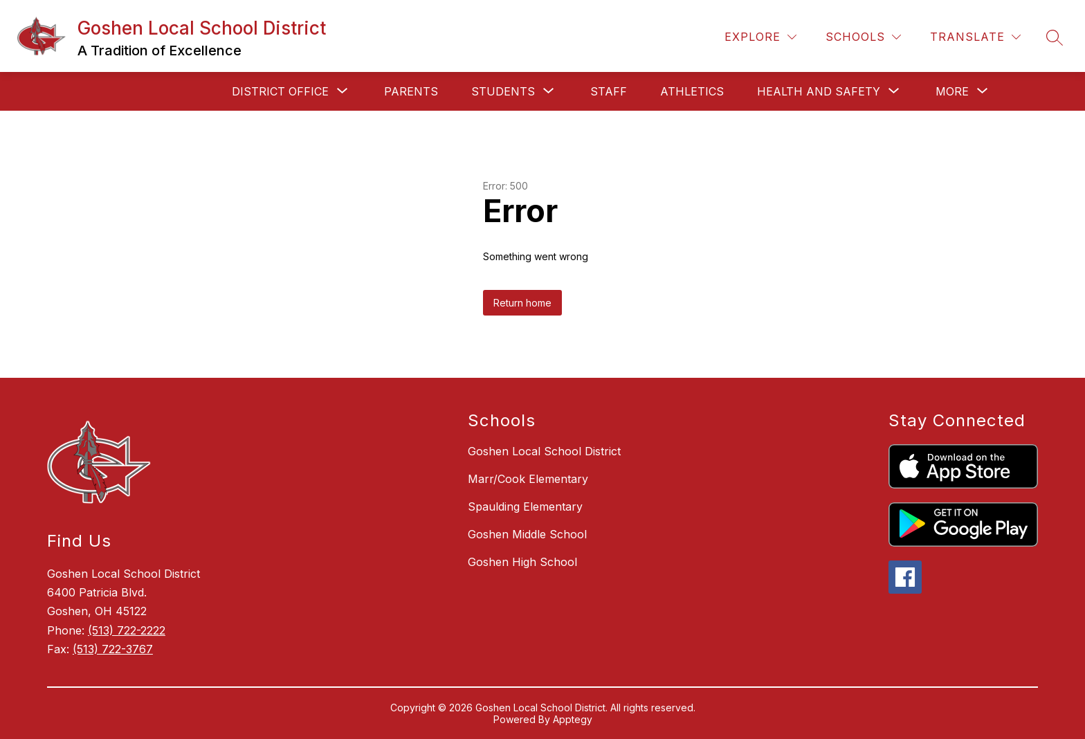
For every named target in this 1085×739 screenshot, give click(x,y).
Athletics (692, 91)
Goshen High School (522, 562)
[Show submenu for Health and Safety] (818, 91)
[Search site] (1054, 37)
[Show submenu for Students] (503, 91)
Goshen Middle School (527, 534)
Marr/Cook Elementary (528, 479)
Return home (522, 303)
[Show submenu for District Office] (280, 91)
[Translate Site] (975, 37)
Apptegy (572, 719)
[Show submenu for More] (952, 91)
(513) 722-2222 (126, 630)
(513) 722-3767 (113, 649)
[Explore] (760, 37)
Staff (608, 91)
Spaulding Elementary (525, 506)
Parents (411, 91)
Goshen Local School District (544, 451)
